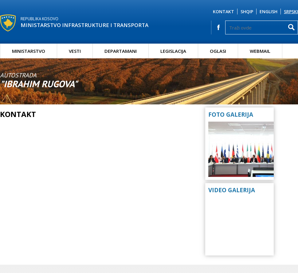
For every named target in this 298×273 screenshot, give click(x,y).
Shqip (247, 11)
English (268, 11)
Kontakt (223, 11)
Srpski (291, 11)
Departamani (120, 51)
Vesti (75, 51)
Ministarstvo (28, 51)
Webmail (260, 51)
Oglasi (218, 51)
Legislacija (173, 51)
